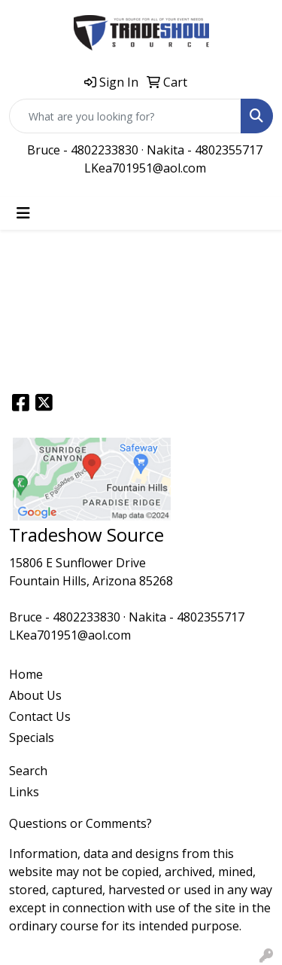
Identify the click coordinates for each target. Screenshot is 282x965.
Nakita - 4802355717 (204, 150)
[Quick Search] (125, 116)
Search (28, 770)
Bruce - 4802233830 (82, 150)
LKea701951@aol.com (145, 168)
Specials (31, 737)
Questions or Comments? (80, 823)
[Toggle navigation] (23, 213)
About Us (35, 695)
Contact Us (40, 716)
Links (24, 791)
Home (26, 674)
